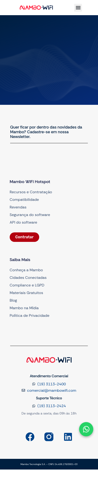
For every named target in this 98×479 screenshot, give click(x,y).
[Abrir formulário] (86, 429)
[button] (78, 8)
